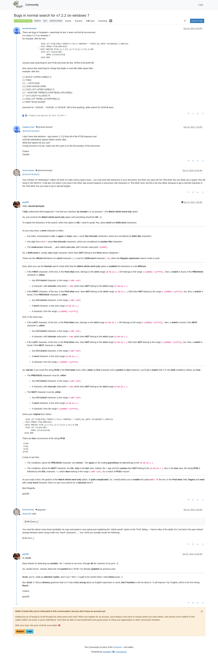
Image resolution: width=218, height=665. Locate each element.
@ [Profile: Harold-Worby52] (31, 131)
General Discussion (23, 21)
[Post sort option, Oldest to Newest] (185, 21)
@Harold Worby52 (44, 127)
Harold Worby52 (29, 28)
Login (29, 631)
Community (32, 4)
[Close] (201, 611)
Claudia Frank (28, 127)
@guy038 (40, 510)
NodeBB (107, 652)
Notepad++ (118, 647)
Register (20, 631)
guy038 (25, 202)
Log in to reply (197, 21)
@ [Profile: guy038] (26, 513)
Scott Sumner (28, 170)
